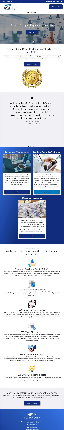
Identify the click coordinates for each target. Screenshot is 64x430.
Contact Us (51, 406)
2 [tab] (30, 146)
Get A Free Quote (32, 64)
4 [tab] (35, 146)
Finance (20, 409)
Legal (19, 414)
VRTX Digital (58, 426)
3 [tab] (33, 41)
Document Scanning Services (8, 405)
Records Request (53, 409)
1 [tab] (30, 41)
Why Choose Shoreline (39, 406)
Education (21, 411)
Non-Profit (21, 406)
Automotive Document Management (24, 417)
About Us (35, 404)
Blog (49, 404)
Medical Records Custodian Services (8, 413)
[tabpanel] (32, 29)
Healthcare (21, 404)
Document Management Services (9, 409)
